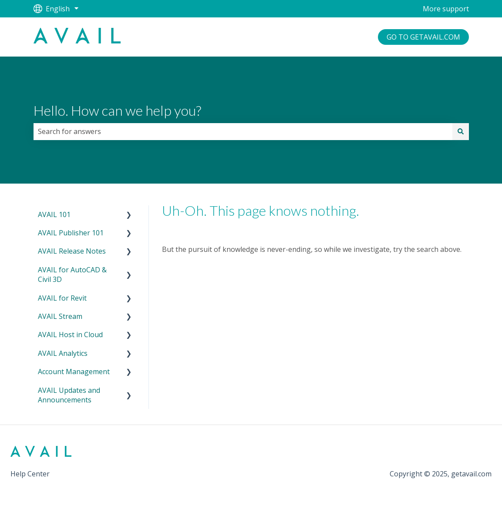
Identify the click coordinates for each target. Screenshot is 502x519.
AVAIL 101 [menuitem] (54, 214)
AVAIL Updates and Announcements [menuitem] (69, 395)
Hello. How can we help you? (117, 110)
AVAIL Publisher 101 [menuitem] (71, 233)
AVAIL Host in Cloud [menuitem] (70, 334)
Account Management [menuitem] (74, 371)
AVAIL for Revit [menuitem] (62, 298)
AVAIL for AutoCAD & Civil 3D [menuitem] (72, 274)
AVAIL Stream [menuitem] (60, 316)
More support (446, 8)
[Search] (460, 131)
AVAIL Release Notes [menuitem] (72, 251)
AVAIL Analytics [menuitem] (63, 353)
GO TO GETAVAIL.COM (423, 37)
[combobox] (243, 131)
